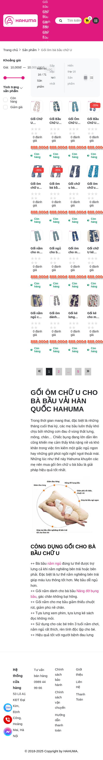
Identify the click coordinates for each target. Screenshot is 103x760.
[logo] (20, 20)
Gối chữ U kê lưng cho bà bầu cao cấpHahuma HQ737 (93, 250)
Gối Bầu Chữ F (46, 29)
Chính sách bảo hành (58, 677)
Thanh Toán (79, 696)
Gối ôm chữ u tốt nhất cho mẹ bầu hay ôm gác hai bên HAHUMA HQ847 (37, 186)
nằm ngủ (54, 563)
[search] (68, 20)
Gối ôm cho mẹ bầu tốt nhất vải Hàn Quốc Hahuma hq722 (74, 250)
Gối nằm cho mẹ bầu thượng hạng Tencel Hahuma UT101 (37, 250)
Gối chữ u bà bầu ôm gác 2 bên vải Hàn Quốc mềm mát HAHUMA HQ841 (75, 186)
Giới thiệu (79, 671)
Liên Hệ (79, 684)
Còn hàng (13, 99)
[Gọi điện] (7, 719)
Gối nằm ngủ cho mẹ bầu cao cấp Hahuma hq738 (37, 315)
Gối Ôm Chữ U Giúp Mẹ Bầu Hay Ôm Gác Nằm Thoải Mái (75, 121)
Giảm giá (16, 107)
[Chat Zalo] (7, 707)
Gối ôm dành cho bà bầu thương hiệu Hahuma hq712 (55, 315)
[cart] (87, 21)
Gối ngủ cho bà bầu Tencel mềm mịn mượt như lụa (55, 250)
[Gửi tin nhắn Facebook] (7, 731)
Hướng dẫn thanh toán (58, 722)
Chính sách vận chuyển (58, 699)
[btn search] (60, 20)
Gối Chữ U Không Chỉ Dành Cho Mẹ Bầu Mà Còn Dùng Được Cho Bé (36, 121)
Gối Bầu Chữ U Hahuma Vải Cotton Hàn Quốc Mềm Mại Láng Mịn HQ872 (93, 121)
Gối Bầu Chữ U (46, 40)
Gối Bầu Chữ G (46, 9)
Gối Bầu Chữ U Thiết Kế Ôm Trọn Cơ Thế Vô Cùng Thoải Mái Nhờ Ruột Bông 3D (56, 121)
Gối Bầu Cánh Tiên (46, 19)
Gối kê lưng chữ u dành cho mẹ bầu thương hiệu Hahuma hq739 (74, 315)
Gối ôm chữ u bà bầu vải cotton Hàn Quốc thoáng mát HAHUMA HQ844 (93, 186)
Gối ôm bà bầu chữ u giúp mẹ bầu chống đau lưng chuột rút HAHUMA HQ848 (56, 186)
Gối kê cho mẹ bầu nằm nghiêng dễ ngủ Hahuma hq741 (93, 315)
